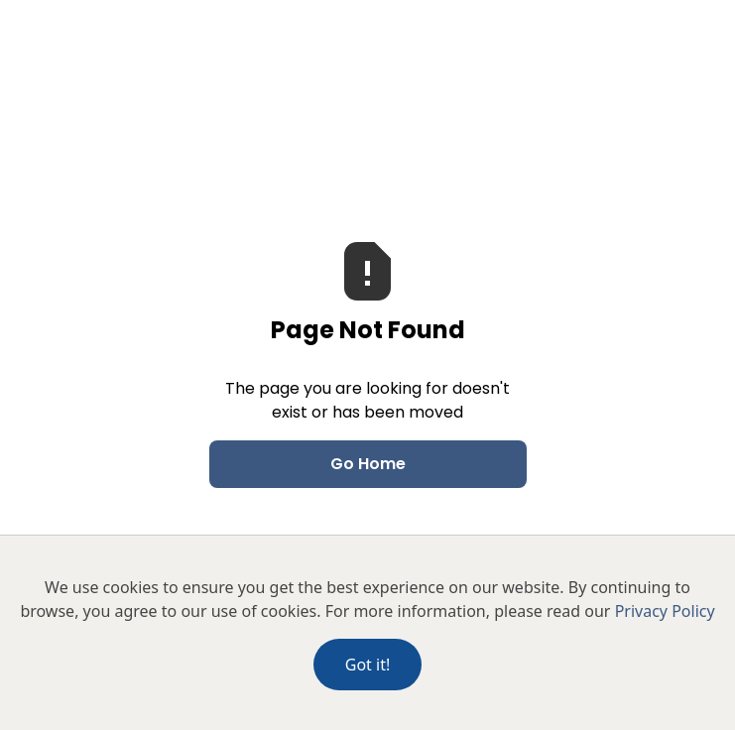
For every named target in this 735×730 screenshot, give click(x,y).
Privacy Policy (665, 611)
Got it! (367, 664)
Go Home (368, 463)
